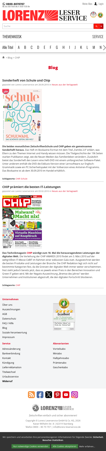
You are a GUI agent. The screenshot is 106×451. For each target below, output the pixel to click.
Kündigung (8, 362)
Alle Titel (7, 47)
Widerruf (7, 381)
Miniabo (57, 353)
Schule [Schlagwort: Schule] (24, 178)
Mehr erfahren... (87, 446)
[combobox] (48, 26)
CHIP (29, 252)
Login (100, 3)
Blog (10, 57)
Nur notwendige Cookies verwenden (30, 446)
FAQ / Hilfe (8, 323)
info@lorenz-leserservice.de (67, 426)
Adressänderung (11, 348)
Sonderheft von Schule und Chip (26, 80)
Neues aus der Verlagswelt (65, 84)
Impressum (8, 337)
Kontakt (6, 358)
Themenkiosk (11, 36)
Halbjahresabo (61, 358)
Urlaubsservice (10, 376)
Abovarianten (61, 343)
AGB (4, 314)
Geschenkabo (60, 367)
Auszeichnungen (11, 309)
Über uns (7, 304)
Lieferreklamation (11, 367)
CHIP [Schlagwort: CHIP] (18, 178)
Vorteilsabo (59, 348)
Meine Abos (87, 3)
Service (97, 36)
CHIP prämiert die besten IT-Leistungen (31, 187)
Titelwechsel (9, 372)
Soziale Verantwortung (14, 332)
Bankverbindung (11, 353)
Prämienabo (59, 362)
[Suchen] (98, 26)
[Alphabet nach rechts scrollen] (104, 47)
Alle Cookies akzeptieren (64, 446)
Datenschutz (9, 318)
